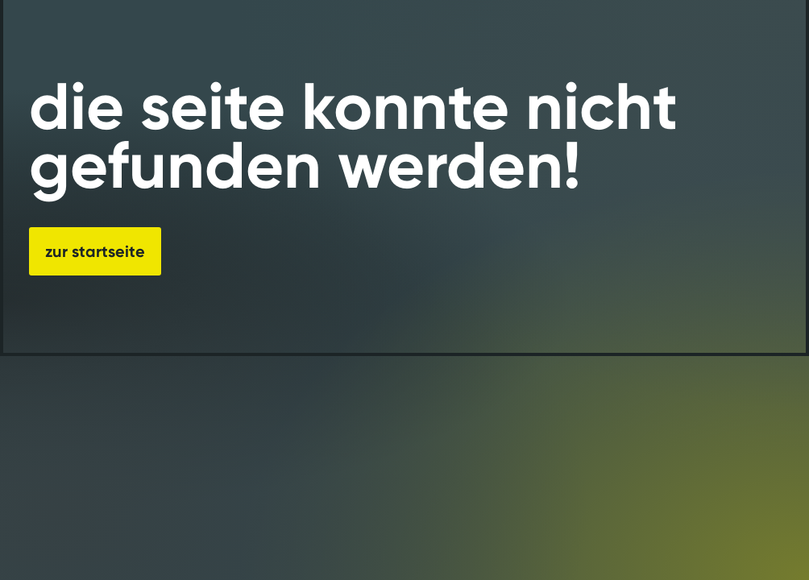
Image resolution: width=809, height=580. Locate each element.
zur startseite (95, 251)
